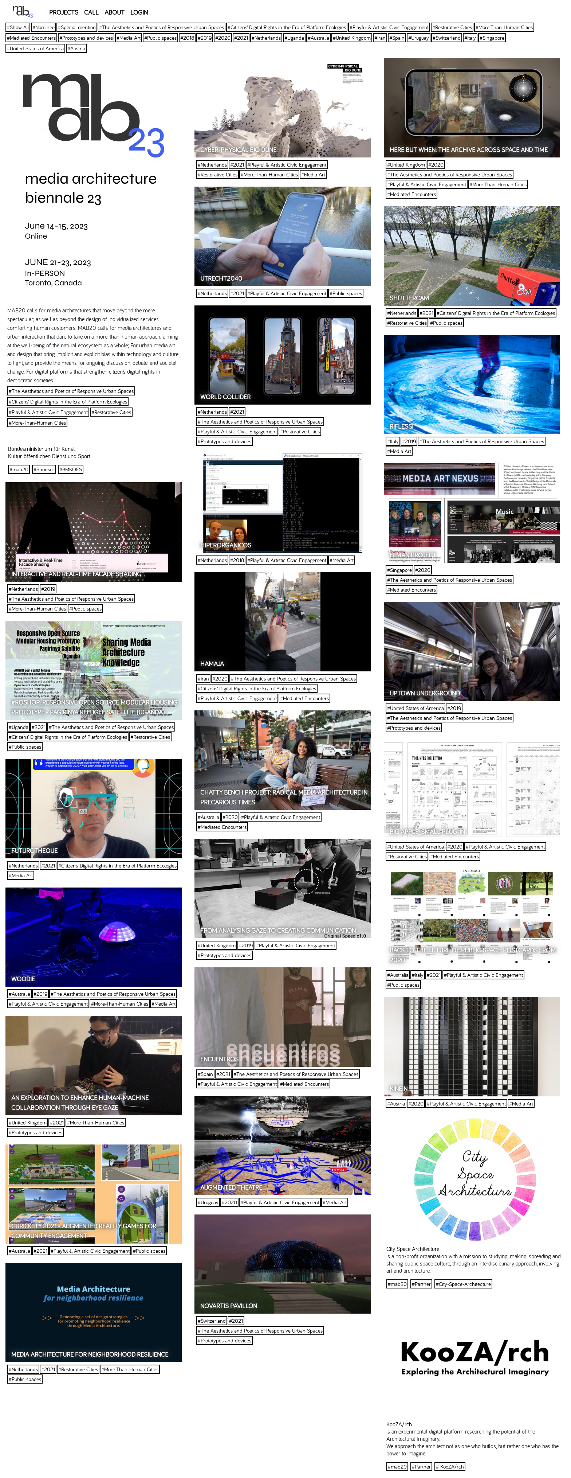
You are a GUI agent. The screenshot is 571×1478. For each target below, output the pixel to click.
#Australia (318, 37)
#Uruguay (418, 37)
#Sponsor (44, 469)
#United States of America (35, 48)
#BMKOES (70, 469)
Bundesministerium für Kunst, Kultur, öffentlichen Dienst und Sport (49, 452)
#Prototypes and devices (86, 37)
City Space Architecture (412, 1248)
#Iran (380, 37)
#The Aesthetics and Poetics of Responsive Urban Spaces (161, 27)
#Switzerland (447, 37)
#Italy (470, 37)
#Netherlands (266, 37)
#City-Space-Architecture (463, 1283)
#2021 (241, 37)
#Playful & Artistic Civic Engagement (389, 27)
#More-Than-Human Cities (504, 27)
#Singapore (492, 37)
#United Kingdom (352, 37)
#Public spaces (160, 37)
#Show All (18, 27)
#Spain (397, 37)
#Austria (76, 48)
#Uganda (294, 37)
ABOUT (115, 12)
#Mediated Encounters (31, 37)
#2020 (223, 37)
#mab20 (18, 469)
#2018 (187, 37)
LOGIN (139, 12)
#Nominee (43, 27)
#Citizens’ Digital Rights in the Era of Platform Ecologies (287, 27)
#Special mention (77, 27)
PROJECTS (63, 12)
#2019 (205, 37)
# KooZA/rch (450, 1466)
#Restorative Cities (452, 27)
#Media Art (129, 37)
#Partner (421, 1283)
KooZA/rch (399, 1424)
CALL (91, 12)
